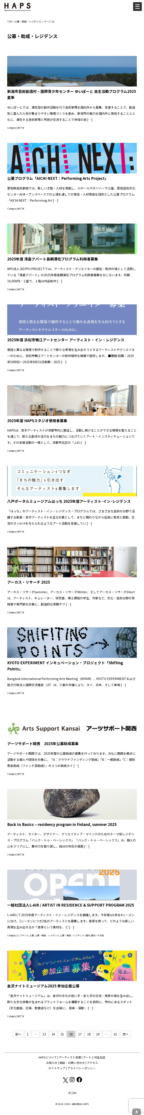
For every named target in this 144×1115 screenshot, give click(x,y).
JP (69, 1093)
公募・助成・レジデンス (28, 21)
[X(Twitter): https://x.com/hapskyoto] (65, 1082)
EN (74, 1093)
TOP (9, 21)
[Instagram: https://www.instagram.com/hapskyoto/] (72, 1082)
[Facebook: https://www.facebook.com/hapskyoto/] (79, 1082)
